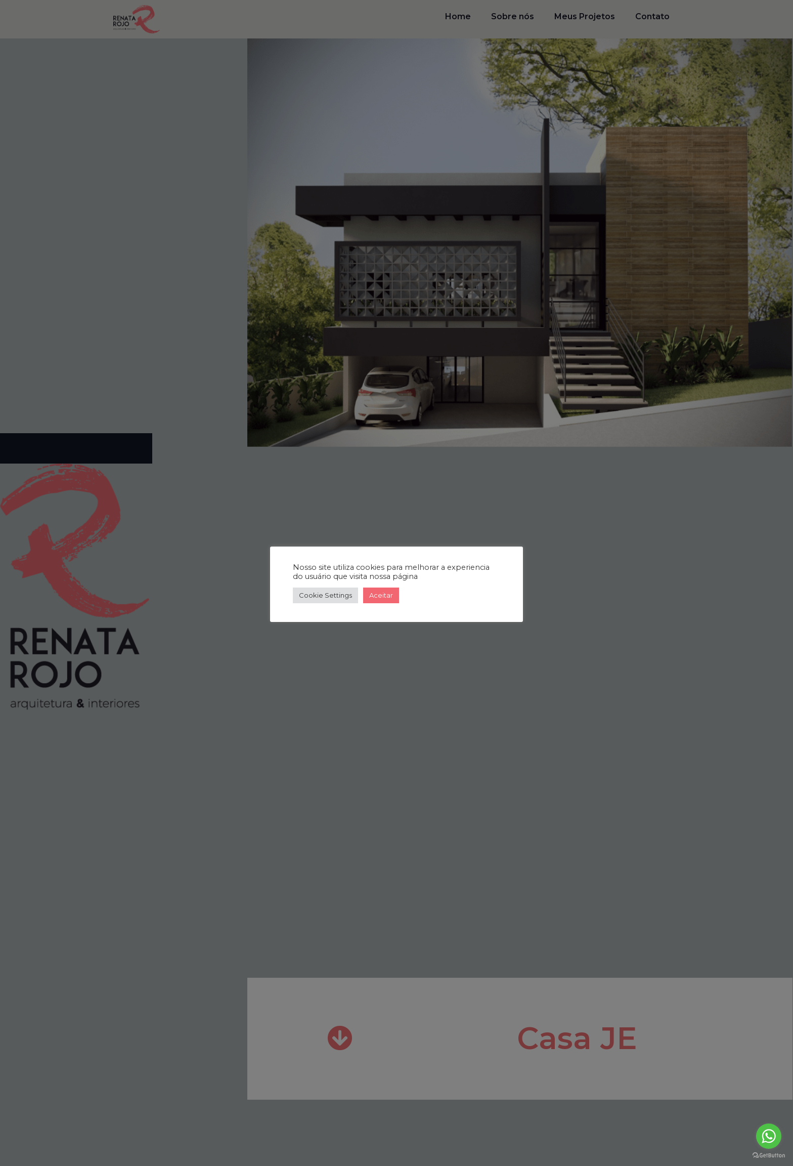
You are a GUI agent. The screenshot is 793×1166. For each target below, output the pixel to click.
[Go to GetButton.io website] (769, 1155)
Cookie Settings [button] (325, 595)
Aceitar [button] (381, 595)
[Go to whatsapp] (768, 1136)
